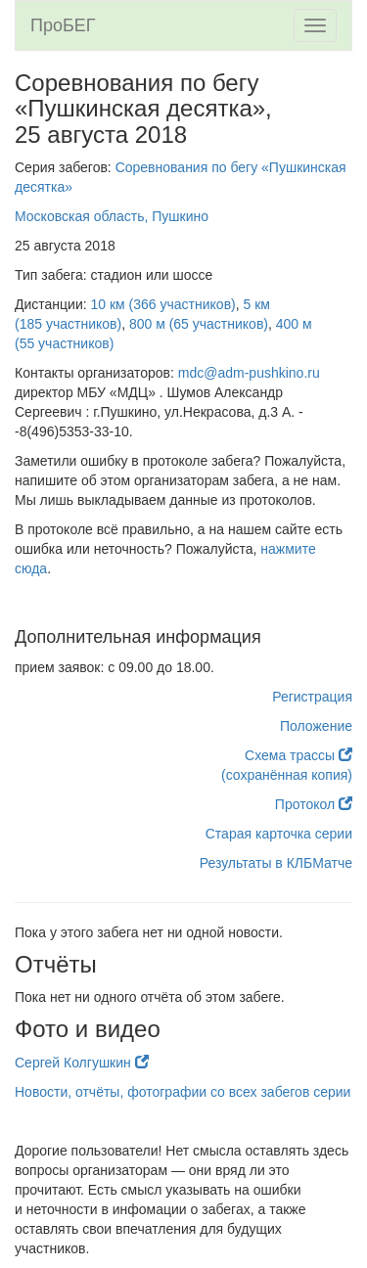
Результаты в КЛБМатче (276, 863)
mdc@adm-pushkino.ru (249, 373)
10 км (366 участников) (163, 304)
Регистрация (312, 696)
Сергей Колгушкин (82, 1062)
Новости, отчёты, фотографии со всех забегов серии (182, 1092)
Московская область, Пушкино (111, 216)
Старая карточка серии (279, 833)
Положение (316, 726)
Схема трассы (298, 755)
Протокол (313, 804)
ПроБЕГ (63, 25)
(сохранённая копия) (286, 775)
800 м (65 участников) (198, 324)
